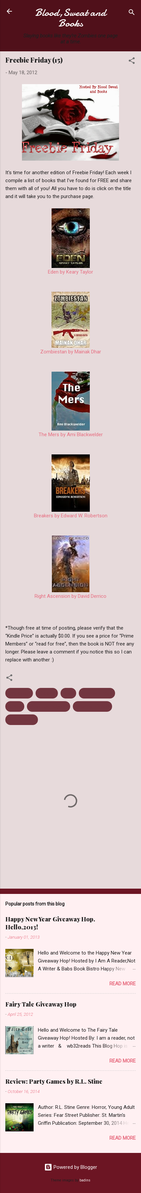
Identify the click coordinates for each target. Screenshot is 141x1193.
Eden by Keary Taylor (70, 272)
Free (68, 693)
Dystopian (19, 693)
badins (84, 1180)
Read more (122, 984)
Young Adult (21, 720)
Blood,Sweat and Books (70, 17)
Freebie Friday (97, 693)
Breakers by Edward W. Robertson (70, 516)
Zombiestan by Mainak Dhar (70, 352)
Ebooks (47, 693)
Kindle (14, 706)
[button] (132, 62)
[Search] (132, 13)
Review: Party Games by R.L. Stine (53, 1081)
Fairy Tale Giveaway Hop (40, 1004)
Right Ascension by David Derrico (70, 596)
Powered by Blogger (70, 1167)
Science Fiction (92, 706)
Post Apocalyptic (48, 706)
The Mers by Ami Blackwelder (71, 435)
